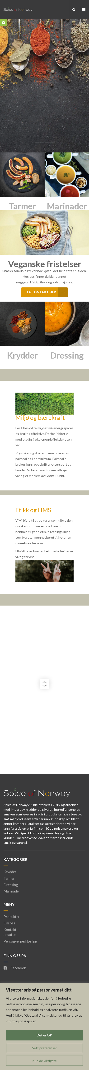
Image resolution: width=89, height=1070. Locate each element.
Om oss (9, 923)
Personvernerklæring (20, 941)
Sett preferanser (44, 1048)
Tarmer (22, 206)
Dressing (67, 355)
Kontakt (10, 929)
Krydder (22, 355)
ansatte (10, 934)
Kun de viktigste (44, 1061)
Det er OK (44, 1035)
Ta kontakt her (47, 292)
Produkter (12, 916)
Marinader (67, 206)
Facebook (15, 968)
